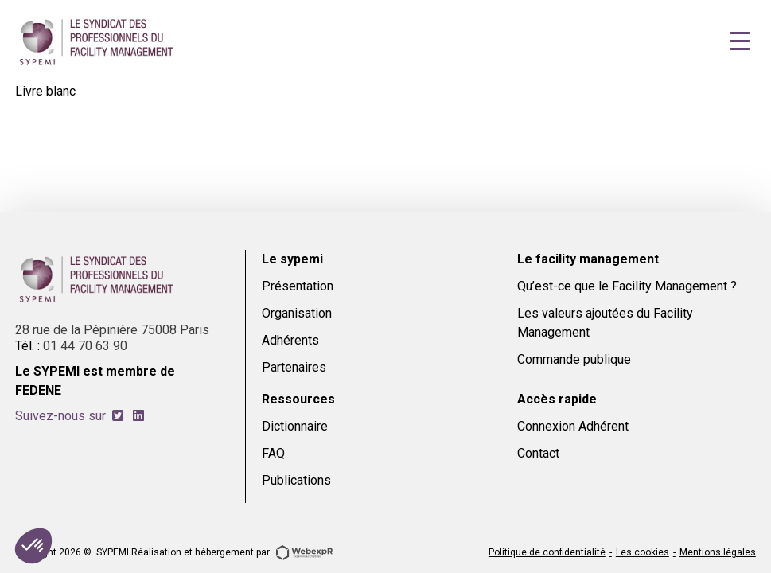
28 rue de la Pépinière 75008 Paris (112, 329)
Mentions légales (717, 552)
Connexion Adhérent (573, 426)
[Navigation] (740, 41)
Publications (296, 480)
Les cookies (642, 552)
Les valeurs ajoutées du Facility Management (605, 323)
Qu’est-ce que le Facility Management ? (627, 286)
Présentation (297, 286)
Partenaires (294, 367)
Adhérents (290, 340)
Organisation (297, 313)
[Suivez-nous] (117, 415)
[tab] (117, 415)
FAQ (273, 453)
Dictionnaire (295, 426)
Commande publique (574, 359)
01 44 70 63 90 (85, 345)
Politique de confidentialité (547, 552)
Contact (538, 453)
